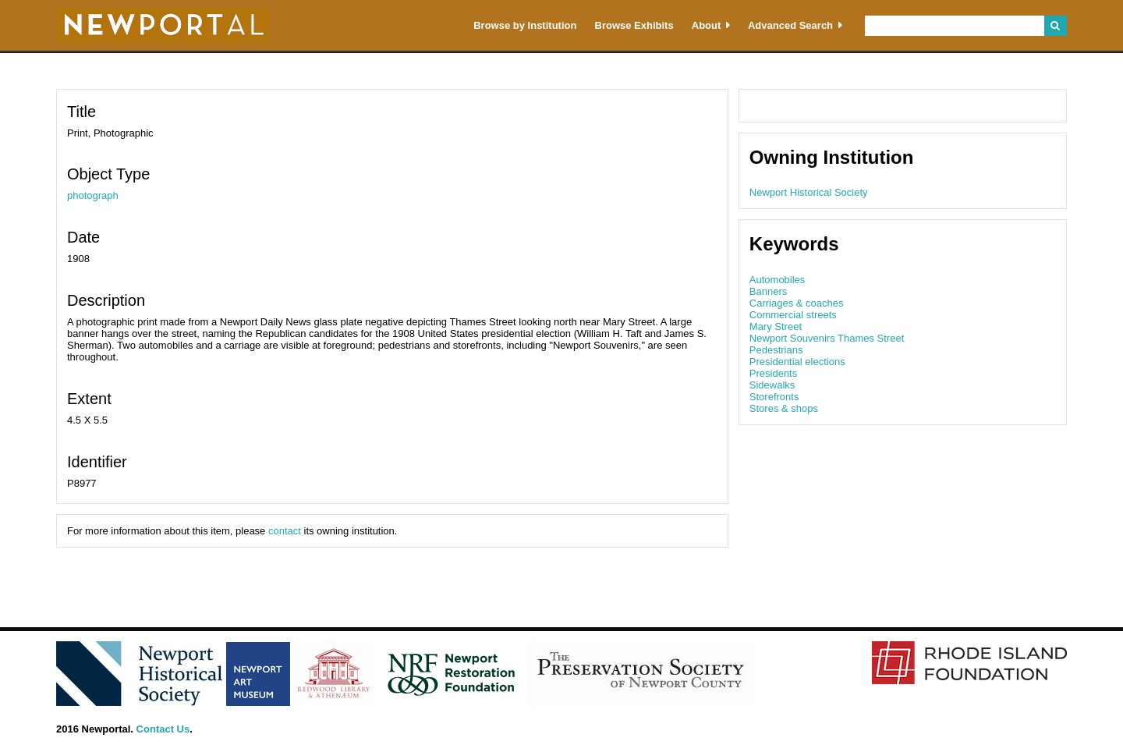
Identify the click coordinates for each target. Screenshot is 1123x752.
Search (1055, 26)
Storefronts (774, 397)
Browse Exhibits (634, 25)
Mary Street (775, 326)
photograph (93, 195)
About (706, 25)
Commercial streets (793, 315)
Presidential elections (797, 361)
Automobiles (777, 280)
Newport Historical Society (808, 192)
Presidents (773, 373)
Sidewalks (772, 385)
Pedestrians (776, 350)
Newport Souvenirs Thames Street (826, 338)
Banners (768, 291)
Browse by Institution (524, 25)
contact (284, 531)
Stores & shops (783, 408)
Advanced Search (790, 25)
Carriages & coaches (796, 303)
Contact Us (163, 729)
